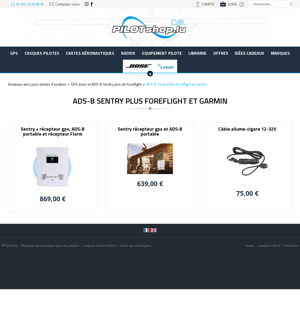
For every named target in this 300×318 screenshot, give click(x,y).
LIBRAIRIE (197, 53)
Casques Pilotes (42, 53)
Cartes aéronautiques (90, 53)
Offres (220, 53)
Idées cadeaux (249, 53)
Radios (128, 53)
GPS (14, 53)
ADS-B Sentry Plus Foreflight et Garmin (176, 84)
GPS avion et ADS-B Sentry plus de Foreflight (106, 84)
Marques (280, 53)
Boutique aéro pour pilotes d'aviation (37, 84)
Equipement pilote (162, 53)
